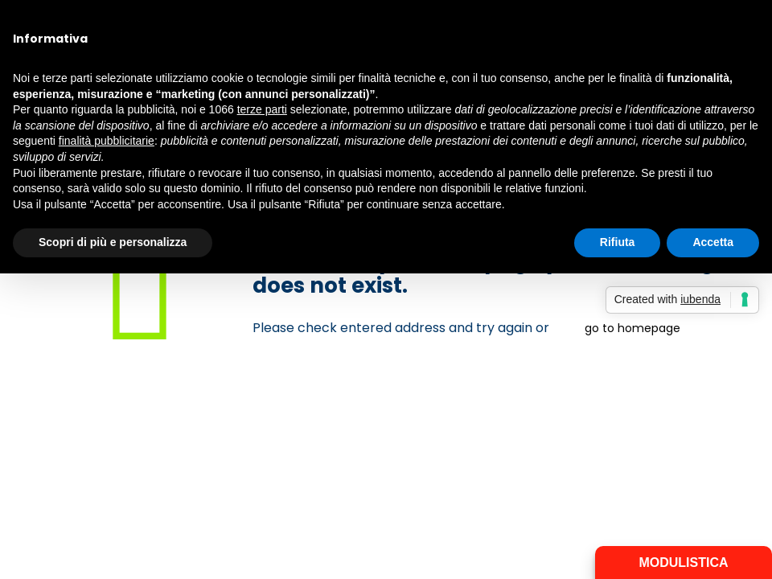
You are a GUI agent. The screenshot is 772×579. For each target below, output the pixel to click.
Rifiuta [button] (617, 242)
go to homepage (632, 328)
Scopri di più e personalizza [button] (113, 242)
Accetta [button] (712, 242)
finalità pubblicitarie (106, 140)
